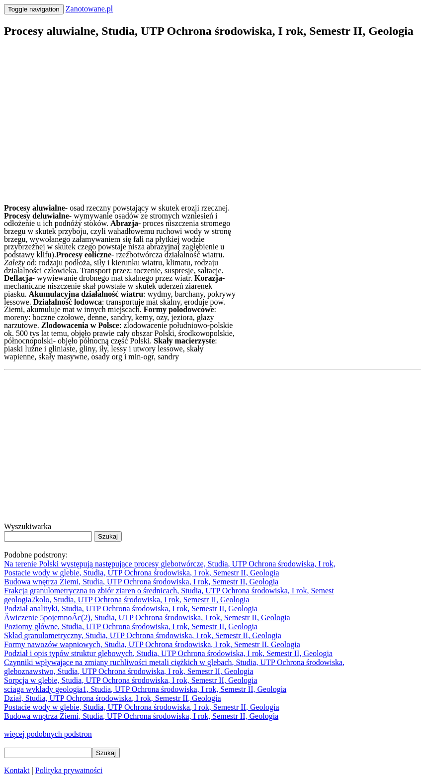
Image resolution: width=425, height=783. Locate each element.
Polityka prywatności (69, 770)
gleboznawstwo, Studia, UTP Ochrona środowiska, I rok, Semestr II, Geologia (129, 671)
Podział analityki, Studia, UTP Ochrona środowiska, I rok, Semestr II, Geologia (130, 608)
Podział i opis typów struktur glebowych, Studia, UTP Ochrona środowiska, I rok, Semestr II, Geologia (168, 653)
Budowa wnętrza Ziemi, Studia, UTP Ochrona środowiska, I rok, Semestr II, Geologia (141, 581)
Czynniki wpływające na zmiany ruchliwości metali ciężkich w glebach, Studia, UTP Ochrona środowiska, (174, 662)
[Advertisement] (212, 117)
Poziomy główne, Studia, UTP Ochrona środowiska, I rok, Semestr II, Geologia (130, 626)
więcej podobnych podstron (48, 734)
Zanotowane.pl (89, 8)
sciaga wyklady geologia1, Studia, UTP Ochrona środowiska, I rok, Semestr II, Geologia (145, 689)
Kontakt (17, 770)
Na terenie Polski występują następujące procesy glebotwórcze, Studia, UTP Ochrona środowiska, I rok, (170, 563)
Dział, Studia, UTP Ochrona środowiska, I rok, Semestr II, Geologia (112, 698)
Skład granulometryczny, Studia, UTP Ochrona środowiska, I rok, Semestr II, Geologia (142, 635)
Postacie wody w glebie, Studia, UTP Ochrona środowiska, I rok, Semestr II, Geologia (141, 572)
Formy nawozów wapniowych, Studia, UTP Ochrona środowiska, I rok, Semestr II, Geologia (152, 644)
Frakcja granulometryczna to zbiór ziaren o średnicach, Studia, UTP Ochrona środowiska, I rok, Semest (169, 590)
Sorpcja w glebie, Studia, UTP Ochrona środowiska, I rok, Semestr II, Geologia (130, 680)
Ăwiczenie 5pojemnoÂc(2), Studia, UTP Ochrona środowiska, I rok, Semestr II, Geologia (147, 617)
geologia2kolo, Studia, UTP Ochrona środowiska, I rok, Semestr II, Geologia (127, 599)
